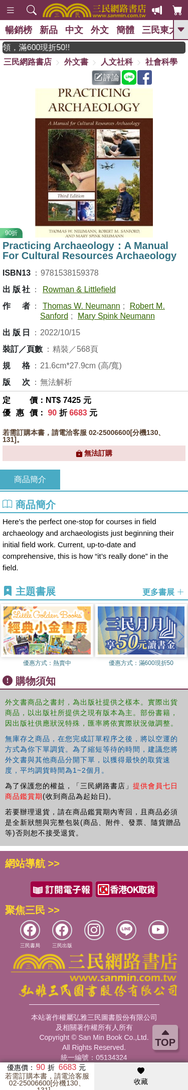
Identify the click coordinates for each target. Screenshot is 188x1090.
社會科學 (161, 62)
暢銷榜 (18, 30)
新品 (49, 30)
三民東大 (160, 30)
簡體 (125, 30)
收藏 (141, 1076)
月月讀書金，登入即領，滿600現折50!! (45, 47)
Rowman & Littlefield (79, 289)
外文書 (76, 62)
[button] (180, 636)
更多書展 (163, 592)
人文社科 (117, 62)
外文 (100, 30)
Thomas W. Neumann (81, 306)
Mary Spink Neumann (116, 316)
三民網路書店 (28, 62)
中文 (74, 30)
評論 (106, 77)
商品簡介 (30, 479)
